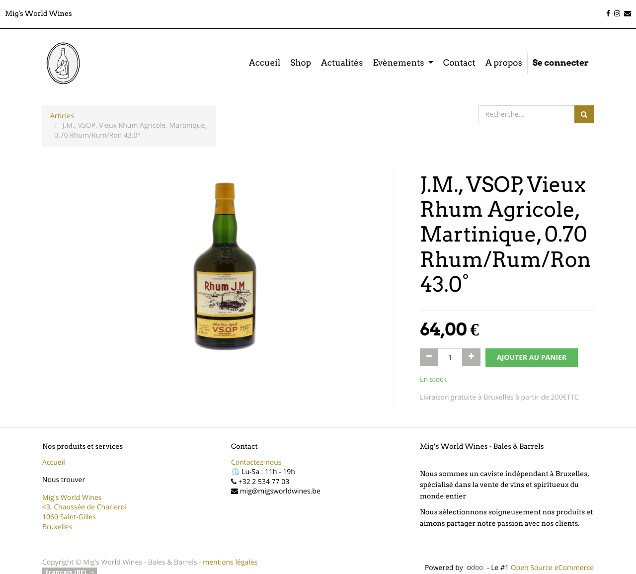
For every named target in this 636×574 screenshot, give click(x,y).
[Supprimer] (429, 357)
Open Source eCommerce (552, 568)
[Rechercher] (584, 114)
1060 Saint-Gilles (69, 517)
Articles (62, 116)
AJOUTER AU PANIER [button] (531, 357)
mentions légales (230, 562)
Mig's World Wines (72, 497)
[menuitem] (264, 64)
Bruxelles (57, 527)
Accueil (53, 462)
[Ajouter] (471, 357)
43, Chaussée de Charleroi (84, 507)
